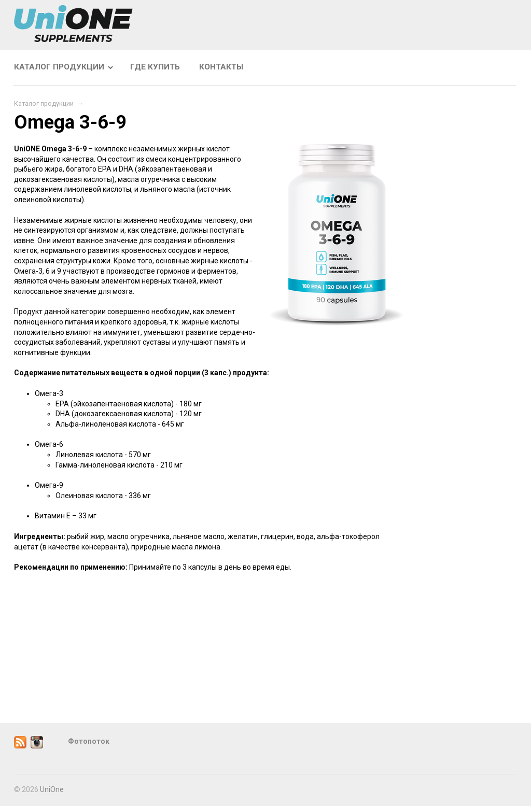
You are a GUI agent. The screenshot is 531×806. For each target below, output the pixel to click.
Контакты (221, 67)
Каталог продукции (59, 67)
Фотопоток (88, 741)
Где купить (155, 67)
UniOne (52, 789)
